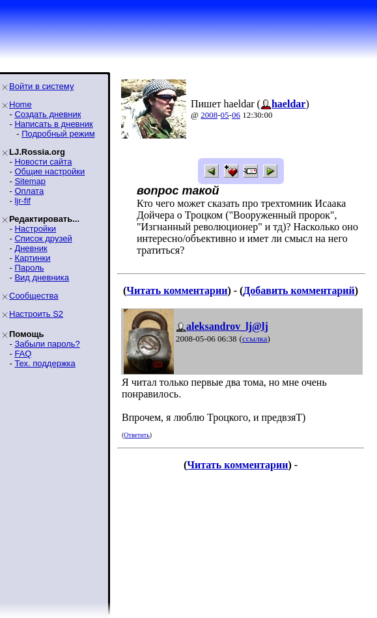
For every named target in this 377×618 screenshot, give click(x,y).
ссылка (255, 338)
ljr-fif (22, 201)
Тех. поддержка (44, 363)
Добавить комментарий (298, 290)
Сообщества (34, 296)
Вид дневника (41, 277)
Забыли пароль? (46, 344)
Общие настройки (49, 171)
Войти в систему (41, 86)
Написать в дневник (53, 124)
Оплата (29, 191)
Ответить (136, 434)
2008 (209, 115)
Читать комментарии (176, 290)
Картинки (32, 258)
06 (236, 115)
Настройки (35, 229)
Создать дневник (47, 114)
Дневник (30, 248)
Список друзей (43, 238)
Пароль (29, 268)
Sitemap (30, 181)
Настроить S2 (36, 314)
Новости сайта (43, 162)
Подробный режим (57, 134)
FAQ (22, 353)
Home (20, 104)
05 (225, 115)
